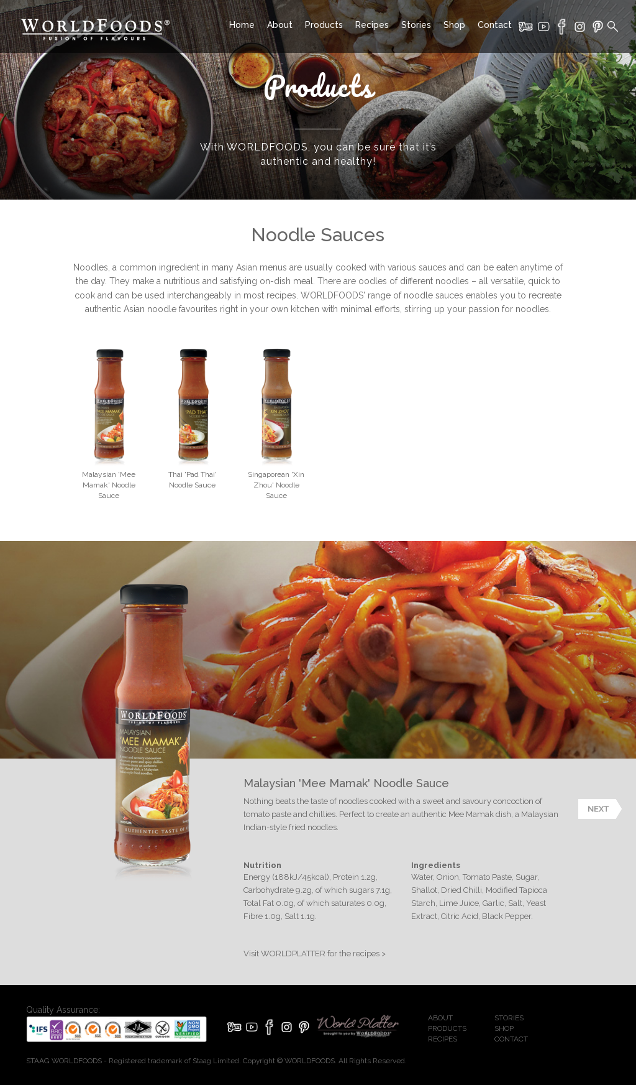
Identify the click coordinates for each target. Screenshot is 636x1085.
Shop (454, 25)
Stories (416, 25)
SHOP (504, 1028)
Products (324, 25)
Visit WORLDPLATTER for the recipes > (314, 953)
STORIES (509, 1017)
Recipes (372, 25)
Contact (495, 25)
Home (242, 25)
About (280, 25)
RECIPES (442, 1039)
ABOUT (440, 1017)
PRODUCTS (447, 1028)
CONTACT (511, 1039)
